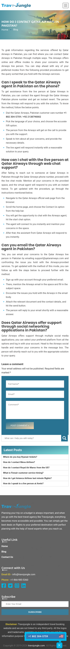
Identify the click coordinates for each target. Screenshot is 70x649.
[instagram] (17, 585)
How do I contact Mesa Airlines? (19, 462)
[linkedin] (23, 585)
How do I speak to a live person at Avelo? (23, 483)
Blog (3, 551)
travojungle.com (36, 645)
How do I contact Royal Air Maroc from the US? (26, 467)
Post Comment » (20, 425)
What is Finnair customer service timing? (23, 473)
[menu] (66, 5)
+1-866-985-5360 (19, 579)
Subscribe (35, 612)
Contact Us (7, 557)
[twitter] (10, 585)
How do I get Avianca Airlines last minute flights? (27, 478)
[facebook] (3, 585)
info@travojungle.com (23, 574)
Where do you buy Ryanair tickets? (20, 457)
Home (4, 29)
